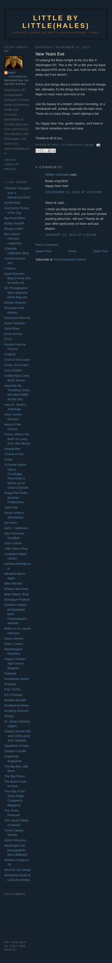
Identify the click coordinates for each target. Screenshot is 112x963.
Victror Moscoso (15, 840)
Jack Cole (11, 507)
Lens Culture (13, 543)
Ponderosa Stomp (16, 679)
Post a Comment (47, 244)
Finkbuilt (10, 354)
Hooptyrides (12, 448)
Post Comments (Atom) (70, 259)
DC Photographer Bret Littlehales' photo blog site (16, 292)
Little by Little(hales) (56, 21)
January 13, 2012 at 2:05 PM (70, 234)
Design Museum (15, 302)
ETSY (8, 339)
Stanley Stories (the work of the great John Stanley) (17, 736)
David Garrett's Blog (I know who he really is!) (17, 278)
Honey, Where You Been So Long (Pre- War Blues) (17, 439)
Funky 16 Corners (16, 365)
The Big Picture (14, 776)
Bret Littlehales (18, 74)
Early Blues (12, 328)
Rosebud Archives (16, 705)
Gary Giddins (13, 370)
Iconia (8, 459)
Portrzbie (10, 684)
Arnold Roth (12, 202)
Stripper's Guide (15, 751)
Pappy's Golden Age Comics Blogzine (15, 663)
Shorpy (9, 716)
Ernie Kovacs (13, 334)
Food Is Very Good (17, 359)
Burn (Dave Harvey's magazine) (13, 238)
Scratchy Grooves (16, 710)
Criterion (10, 268)
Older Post (100, 251)
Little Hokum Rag (16, 548)
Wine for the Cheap (17, 870)
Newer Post (43, 251)
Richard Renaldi (15, 700)
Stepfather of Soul (16, 745)
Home (72, 251)
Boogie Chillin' (13, 228)
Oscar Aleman (13, 638)
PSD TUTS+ (12, 689)
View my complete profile (11, 164)
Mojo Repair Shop (16, 594)
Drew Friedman (14, 323)
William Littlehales (57, 174)
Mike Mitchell (13, 583)
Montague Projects (17, 599)
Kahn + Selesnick (16, 528)
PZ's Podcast (13, 695)
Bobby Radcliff (14, 223)
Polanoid (10, 673)
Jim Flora (10, 522)
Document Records (17, 318)
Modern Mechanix (16, 589)
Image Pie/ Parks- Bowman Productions (16, 497)
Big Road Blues (14, 218)
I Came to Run (14, 454)
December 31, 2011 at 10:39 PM (73, 192)
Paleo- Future (13, 644)
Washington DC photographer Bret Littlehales (16, 850)
